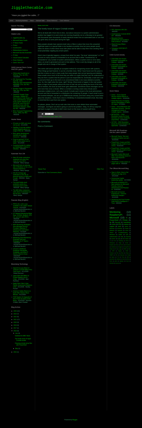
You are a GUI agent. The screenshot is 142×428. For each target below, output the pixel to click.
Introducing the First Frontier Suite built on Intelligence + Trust (120, 201)
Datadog (121, 240)
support (112, 226)
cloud (123, 259)
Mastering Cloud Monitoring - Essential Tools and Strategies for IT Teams (22, 239)
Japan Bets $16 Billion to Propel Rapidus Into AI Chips (21, 277)
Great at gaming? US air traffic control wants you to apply (21, 141)
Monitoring (115, 212)
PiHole (125, 220)
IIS (116, 249)
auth (127, 234)
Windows (112, 234)
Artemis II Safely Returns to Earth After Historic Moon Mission (22, 292)
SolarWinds (127, 222)
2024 (15, 314)
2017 (15, 328)
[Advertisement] (71, 189)
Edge (120, 242)
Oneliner (112, 253)
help (122, 236)
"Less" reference (64, 20)
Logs (120, 249)
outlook (126, 224)
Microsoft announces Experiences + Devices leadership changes (118, 193)
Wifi (128, 257)
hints (111, 261)
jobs (116, 261)
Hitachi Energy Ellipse (118, 44)
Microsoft (114, 217)
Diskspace (112, 242)
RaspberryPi (116, 215)
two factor (126, 238)
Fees (117, 244)
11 (110, 240)
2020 (15, 322)
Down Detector (18, 60)
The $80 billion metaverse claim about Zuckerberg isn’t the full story (22, 191)
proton (113, 238)
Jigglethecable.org (19, 38)
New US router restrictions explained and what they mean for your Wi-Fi (21, 159)
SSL (116, 255)
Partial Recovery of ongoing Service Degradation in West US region (120, 102)
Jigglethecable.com (31, 8)
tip (110, 222)
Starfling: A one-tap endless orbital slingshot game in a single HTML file (22, 129)
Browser (119, 228)
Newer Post (42, 169)
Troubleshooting (123, 232)
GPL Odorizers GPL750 (119, 29)
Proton (15, 45)
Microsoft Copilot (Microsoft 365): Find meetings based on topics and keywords (121, 155)
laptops (121, 261)
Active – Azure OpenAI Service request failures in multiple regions (119, 96)
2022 (15, 316)
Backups (112, 228)
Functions (128, 244)
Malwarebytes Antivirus (20, 50)
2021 (15, 319)
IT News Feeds (18, 43)
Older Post (100, 169)
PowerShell (114, 220)
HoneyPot (126, 247)
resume (117, 263)
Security (117, 222)
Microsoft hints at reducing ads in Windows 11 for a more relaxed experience (22, 166)
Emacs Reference (52, 20)
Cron (44, 116)
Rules (52, 116)
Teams (111, 232)
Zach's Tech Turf (18, 62)
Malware (112, 230)
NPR (113, 251)
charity (118, 259)
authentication (114, 236)
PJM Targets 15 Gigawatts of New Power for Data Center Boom (22, 298)
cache (114, 224)
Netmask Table (40, 20)
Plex (117, 253)
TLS (118, 257)
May (16, 348)
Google (120, 247)
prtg (119, 238)
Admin (126, 226)
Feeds (127, 228)
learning (128, 236)
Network (120, 230)
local (127, 261)
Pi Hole (15, 55)
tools (119, 226)
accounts (112, 259)
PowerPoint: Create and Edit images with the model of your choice (121, 143)
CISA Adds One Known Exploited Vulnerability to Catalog (119, 60)
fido (128, 259)
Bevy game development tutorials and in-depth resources (21, 135)
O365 (126, 251)
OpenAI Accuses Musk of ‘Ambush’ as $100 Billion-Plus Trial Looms (22, 269)
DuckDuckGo (17, 48)
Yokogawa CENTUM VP (119, 48)
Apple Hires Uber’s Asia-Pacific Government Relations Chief (22, 285)
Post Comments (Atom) (54, 172)
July (16, 333)
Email (48, 116)
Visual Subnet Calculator (21, 57)
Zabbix (120, 234)
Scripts (129, 255)
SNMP (111, 255)
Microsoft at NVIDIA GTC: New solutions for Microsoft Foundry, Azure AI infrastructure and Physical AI (120, 186)
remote (111, 263)
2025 (15, 311)
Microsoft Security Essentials (22, 52)
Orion (126, 230)
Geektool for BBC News (22, 336)
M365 (124, 249)
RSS (119, 224)
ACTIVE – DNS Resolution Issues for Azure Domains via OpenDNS (120, 123)
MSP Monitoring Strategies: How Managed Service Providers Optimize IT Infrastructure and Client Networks (22, 228)
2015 (15, 352)
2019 (15, 325)
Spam (56, 116)
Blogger (74, 419)
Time (60, 116)
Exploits (112, 244)
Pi (126, 218)
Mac (130, 249)
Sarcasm (122, 255)
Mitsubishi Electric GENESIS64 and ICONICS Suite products (120, 39)
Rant (122, 253)
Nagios (120, 251)
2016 (15, 331)
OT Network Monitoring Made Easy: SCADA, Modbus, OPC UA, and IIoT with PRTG (22, 215)
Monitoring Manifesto (22, 20)
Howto (111, 249)
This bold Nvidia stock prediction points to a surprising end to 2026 (20, 184)
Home (11, 20)
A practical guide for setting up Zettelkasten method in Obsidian (21, 147)
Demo (127, 240)
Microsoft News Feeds (20, 40)
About (32, 20)
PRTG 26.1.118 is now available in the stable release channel (22, 205)
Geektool (113, 247)
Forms (122, 244)
